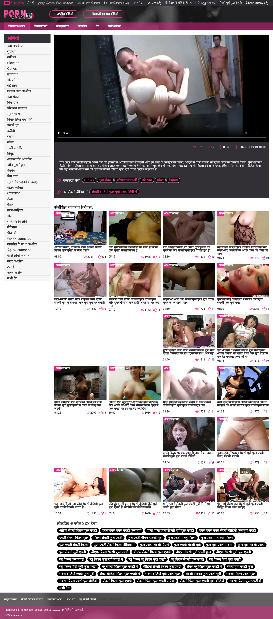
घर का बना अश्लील (19, 91)
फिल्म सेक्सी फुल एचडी (107, 538)
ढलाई (10, 267)
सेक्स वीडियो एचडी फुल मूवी (76, 574)
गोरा (9, 216)
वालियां (11, 57)
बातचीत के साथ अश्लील (22, 244)
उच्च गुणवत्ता (62, 26)
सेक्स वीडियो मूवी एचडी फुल (162, 574)
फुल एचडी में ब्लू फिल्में (182, 538)
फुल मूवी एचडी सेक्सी (219, 545)
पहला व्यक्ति (15, 188)
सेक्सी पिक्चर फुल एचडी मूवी (203, 574)
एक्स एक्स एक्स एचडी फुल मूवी (121, 530)
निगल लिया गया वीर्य (19, 119)
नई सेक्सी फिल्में (87, 599)
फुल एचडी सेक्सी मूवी (187, 545)
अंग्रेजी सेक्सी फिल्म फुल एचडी (78, 530)
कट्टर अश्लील (15, 261)
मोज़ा (10, 142)
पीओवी (11, 233)
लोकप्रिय (82, 26)
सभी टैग (12, 278)
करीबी (11, 131)
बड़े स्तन (12, 85)
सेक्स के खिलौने (17, 222)
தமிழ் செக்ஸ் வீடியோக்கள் (55, 3)
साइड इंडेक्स (10, 599)
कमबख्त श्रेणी (54, 599)
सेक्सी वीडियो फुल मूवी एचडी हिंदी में (114, 192)
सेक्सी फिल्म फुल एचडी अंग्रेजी (156, 581)
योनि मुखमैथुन (16, 165)
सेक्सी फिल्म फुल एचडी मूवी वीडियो (202, 581)
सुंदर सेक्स (13, 114)
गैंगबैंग (11, 171)
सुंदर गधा (12, 74)
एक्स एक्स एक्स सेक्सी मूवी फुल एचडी (170, 530)
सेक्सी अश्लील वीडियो (32, 599)
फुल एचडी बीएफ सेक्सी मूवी (145, 538)
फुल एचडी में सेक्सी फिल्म (217, 538)
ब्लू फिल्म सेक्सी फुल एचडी (187, 559)
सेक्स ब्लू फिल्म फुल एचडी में (204, 567)
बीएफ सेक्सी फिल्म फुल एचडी (152, 552)
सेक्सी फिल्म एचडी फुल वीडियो (78, 581)
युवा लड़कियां (15, 46)
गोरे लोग (12, 80)
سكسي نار (54, 609)
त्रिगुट (10, 154)
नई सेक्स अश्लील (16, 26)
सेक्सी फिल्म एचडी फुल (240, 574)
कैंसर (10, 205)
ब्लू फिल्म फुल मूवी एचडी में (106, 559)
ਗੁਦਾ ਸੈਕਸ (138, 3)
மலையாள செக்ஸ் (88, 3)
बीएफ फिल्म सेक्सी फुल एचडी (109, 552)
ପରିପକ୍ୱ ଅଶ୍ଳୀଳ (205, 3)
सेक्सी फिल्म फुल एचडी (117, 581)
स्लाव (10, 137)
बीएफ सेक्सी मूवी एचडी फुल (193, 552)
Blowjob (13, 63)
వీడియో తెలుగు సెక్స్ (257, 3)
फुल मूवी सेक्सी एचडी (251, 545)
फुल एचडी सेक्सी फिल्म (73, 545)
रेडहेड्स (173, 180)
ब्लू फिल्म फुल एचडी (71, 559)
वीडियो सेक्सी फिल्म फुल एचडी (162, 567)
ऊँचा (10, 199)
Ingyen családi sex (37, 609)
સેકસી (30, 3)
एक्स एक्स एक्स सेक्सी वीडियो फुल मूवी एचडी (227, 530)
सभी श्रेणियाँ (114, 26)
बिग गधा (12, 176)
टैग (97, 26)
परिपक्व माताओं (17, 108)
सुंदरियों (11, 51)
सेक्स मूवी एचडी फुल (240, 567)
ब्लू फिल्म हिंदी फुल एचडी (225, 559)
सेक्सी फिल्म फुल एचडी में (245, 581)
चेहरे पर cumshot (19, 239)
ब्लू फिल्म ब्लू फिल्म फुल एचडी (147, 559)
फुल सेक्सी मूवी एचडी (72, 552)
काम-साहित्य (15, 210)
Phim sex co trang (15, 609)
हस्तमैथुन (13, 125)
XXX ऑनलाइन (14, 615)
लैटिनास (12, 227)
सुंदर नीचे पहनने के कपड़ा (23, 182)
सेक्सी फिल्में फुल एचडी (72, 609)
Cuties (12, 68)
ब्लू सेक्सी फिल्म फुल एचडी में (120, 567)
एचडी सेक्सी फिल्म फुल (73, 538)
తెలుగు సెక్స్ (155, 3)
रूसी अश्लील (15, 148)
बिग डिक (12, 102)
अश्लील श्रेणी (15, 273)
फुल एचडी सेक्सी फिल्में (154, 545)
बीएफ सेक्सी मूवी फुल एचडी (233, 552)
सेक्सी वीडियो (40, 26)
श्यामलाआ (13, 193)
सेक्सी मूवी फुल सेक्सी (230, 3)
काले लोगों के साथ (18, 256)
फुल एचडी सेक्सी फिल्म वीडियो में (114, 545)
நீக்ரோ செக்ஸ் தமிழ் (117, 3)
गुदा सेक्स (13, 97)
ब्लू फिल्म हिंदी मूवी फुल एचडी (77, 567)
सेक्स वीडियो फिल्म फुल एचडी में (120, 574)
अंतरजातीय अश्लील (19, 159)
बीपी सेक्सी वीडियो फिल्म (178, 3)
